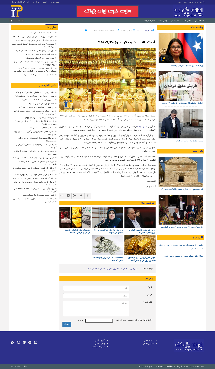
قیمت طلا (98, 268)
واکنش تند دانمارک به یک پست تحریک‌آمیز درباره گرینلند (35, 146)
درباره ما (36, 2)
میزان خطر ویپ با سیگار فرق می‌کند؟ (39, 58)
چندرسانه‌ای (162, 20)
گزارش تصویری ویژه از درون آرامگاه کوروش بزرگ (182, 189)
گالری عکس (175, 20)
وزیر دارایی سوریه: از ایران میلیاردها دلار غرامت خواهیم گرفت (37, 140)
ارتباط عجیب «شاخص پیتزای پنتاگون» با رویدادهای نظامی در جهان (34, 200)
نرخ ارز (132, 268)
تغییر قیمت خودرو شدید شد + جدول (39, 54)
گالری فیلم (198, 237)
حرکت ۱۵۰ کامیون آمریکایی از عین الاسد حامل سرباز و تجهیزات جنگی (34, 169)
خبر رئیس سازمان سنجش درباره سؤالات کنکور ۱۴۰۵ (33, 157)
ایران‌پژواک (172, 11)
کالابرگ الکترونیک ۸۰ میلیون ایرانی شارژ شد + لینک (33, 36)
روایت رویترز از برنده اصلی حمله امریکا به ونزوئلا (35, 92)
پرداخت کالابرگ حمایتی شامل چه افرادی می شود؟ (108, 231)
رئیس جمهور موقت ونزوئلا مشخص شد (38, 195)
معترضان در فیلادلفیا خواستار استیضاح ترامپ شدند (33, 174)
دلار (138, 268)
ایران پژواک (142, 126)
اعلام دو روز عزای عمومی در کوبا (41, 103)
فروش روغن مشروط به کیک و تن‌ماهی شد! (37, 99)
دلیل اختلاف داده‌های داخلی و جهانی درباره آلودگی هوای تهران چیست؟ (35, 113)
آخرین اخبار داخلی (47, 85)
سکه (127, 268)
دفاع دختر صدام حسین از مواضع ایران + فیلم (183, 256)
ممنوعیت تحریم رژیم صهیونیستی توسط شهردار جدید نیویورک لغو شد (34, 45)
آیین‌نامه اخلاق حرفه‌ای (20, 2)
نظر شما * (147, 302)
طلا (104, 268)
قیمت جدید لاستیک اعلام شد (42, 32)
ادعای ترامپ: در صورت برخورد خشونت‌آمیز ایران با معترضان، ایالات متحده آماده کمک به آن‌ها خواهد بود (35, 70)
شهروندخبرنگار (149, 20)
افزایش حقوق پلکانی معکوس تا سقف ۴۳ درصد (182, 103)
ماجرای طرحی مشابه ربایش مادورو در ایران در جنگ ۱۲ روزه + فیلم (35, 183)
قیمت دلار (90, 268)
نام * (150, 287)
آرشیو (45, 2)
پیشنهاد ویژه (197, 27)
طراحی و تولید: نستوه (19, 366)
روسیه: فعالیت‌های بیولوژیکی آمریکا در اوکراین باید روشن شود (35, 133)
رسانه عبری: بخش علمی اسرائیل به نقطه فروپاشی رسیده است (35, 153)
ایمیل (149, 294)
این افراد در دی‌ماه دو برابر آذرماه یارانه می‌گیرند (35, 107)
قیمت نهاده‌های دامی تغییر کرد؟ (41, 127)
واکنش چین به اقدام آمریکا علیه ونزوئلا (38, 74)
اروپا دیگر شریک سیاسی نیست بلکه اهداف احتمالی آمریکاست (35, 190)
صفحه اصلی (199, 20)
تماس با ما (55, 2)
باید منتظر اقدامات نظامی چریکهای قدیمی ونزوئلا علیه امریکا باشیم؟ (35, 123)
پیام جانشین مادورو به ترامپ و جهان (187, 65)
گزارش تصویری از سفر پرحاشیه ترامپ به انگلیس (182, 227)
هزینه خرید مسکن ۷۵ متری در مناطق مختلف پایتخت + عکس (37, 163)
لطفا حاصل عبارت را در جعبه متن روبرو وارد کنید (134, 320)
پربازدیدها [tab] (51, 27)
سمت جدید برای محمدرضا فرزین (189, 141)
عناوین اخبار (187, 20)
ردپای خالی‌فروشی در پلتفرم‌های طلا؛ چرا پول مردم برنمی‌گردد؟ (142, 259)
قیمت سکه (121, 268)
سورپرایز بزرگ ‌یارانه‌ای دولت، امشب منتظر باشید (35, 50)
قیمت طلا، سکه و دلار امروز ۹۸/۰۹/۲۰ (127, 42)
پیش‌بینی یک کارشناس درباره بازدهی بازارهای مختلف (78, 231)
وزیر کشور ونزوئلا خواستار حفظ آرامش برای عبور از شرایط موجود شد (35, 63)
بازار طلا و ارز (111, 268)
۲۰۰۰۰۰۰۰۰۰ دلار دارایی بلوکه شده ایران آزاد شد (108, 259)
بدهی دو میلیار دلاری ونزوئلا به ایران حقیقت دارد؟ (142, 231)
